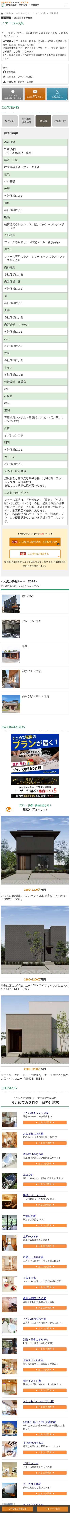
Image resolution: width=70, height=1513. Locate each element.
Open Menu (66, 4)
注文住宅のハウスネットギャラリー (16, 13)
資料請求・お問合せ (35, 97)
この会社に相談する (17, 1509)
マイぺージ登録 (52, 1509)
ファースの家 (40, 13)
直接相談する (57, 96)
